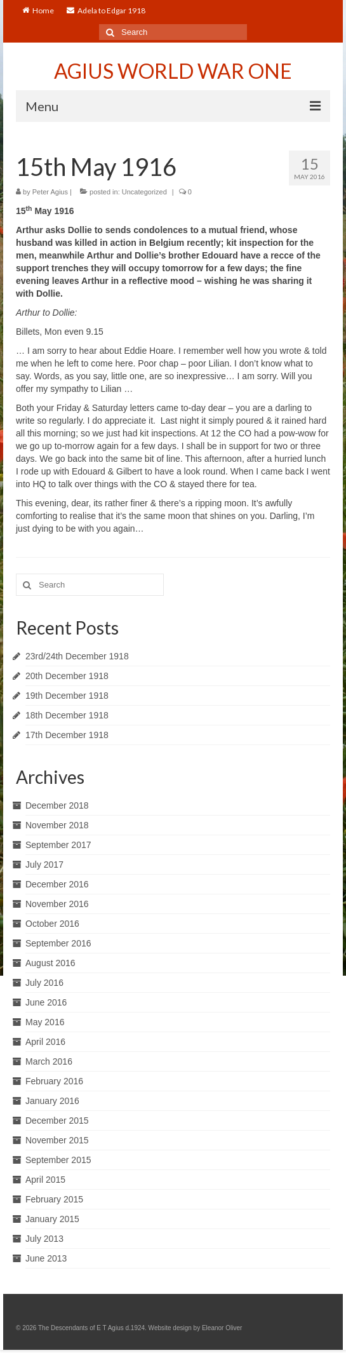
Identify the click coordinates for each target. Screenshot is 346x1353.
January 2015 (52, 1219)
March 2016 (48, 1061)
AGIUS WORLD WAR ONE (173, 70)
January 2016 (52, 1101)
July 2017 (44, 864)
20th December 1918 (67, 676)
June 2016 (46, 1002)
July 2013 (44, 1239)
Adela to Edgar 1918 (106, 10)
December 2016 (57, 884)
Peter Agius (50, 192)
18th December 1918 (67, 715)
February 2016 (54, 1081)
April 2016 (45, 1042)
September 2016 (58, 943)
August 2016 (50, 963)
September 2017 (58, 845)
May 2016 (44, 1022)
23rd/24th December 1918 (77, 656)
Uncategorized (144, 192)
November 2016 (57, 904)
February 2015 (54, 1199)
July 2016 (44, 983)
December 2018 (57, 805)
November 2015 (57, 1140)
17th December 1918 (67, 735)
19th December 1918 (67, 695)
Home (38, 10)
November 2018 (57, 825)
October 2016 (52, 924)
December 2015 (57, 1120)
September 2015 (58, 1160)
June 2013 (46, 1258)
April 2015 (45, 1180)
